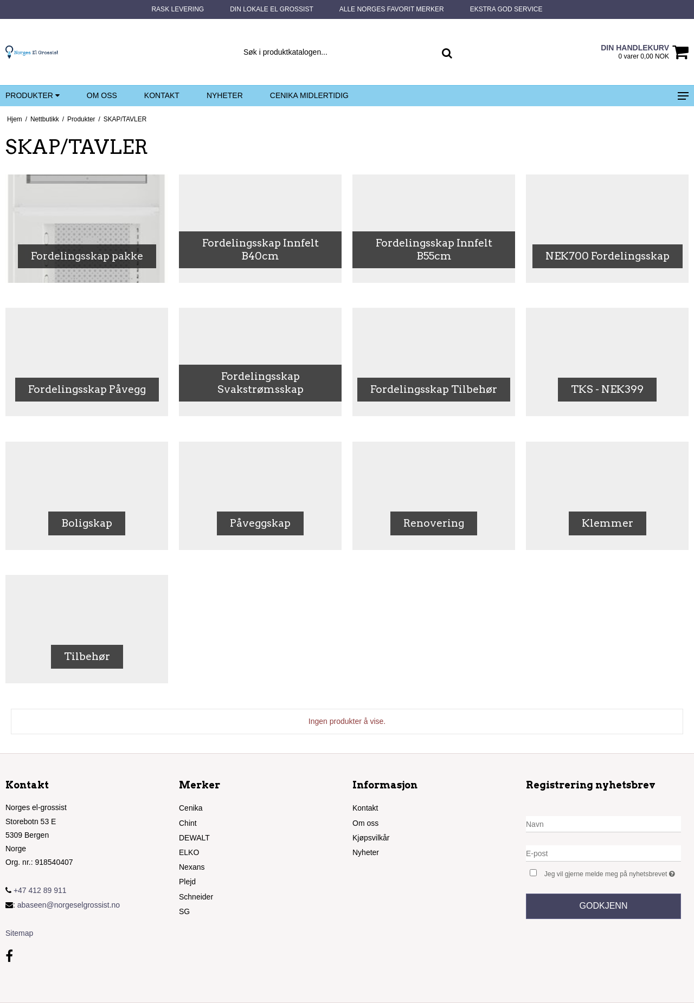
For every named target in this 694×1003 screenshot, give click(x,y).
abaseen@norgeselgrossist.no (68, 905)
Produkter (32, 96)
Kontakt (161, 95)
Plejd (187, 881)
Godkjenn (604, 905)
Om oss (102, 95)
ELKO (189, 852)
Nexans (191, 867)
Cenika (191, 808)
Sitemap (19, 933)
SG (184, 911)
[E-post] (603, 853)
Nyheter (225, 95)
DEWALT (194, 837)
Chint (188, 823)
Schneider (196, 896)
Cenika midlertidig (309, 95)
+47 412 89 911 (36, 890)
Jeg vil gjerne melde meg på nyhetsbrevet (612, 872)
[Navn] (603, 823)
